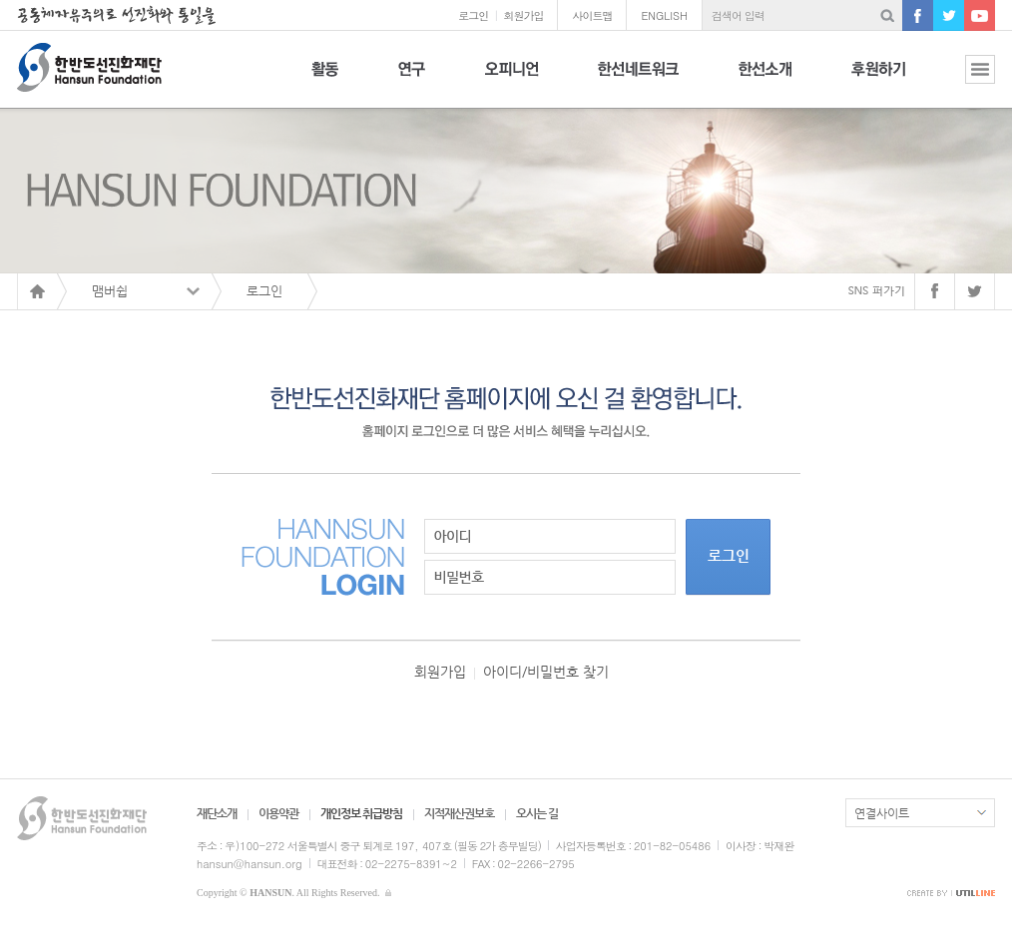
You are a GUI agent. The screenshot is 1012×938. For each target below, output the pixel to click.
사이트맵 (592, 15)
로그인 (473, 15)
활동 (324, 80)
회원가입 (523, 15)
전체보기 (965, 80)
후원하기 (878, 80)
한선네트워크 (638, 80)
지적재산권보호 (459, 813)
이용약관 (278, 813)
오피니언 (511, 80)
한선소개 (765, 80)
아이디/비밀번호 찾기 (546, 672)
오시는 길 (537, 813)
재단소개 (217, 813)
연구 (411, 80)
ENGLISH (664, 15)
